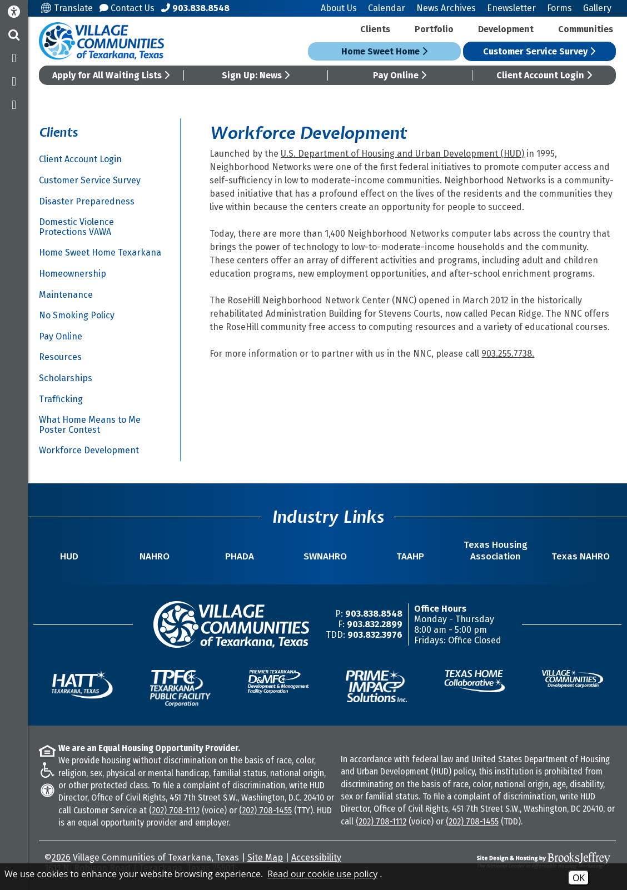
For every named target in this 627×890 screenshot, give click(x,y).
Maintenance (66, 294)
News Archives (446, 8)
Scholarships (65, 378)
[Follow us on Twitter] (14, 81)
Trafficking (61, 399)
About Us (339, 8)
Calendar (386, 8)
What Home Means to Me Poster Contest (90, 424)
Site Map (265, 857)
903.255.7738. (507, 353)
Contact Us (127, 8)
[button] (13, 35)
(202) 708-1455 (265, 810)
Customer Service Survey (539, 51)
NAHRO (155, 556)
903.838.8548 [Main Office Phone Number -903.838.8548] (373, 613)
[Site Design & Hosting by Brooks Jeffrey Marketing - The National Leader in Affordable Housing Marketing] (540, 860)
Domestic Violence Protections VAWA (76, 227)
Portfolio (434, 29)
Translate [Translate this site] (67, 8)
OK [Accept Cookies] (579, 878)
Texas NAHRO (580, 556)
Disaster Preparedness (87, 201)
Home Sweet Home (384, 51)
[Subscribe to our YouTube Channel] (14, 105)
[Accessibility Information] (14, 11)
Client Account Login (544, 75)
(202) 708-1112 (174, 810)
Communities (585, 29)
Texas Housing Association (496, 550)
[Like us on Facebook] (14, 58)
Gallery (597, 8)
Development (506, 29)
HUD (69, 556)
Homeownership (72, 273)
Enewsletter (511, 8)
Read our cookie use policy (322, 874)
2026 (61, 857)
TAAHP (410, 556)
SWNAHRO (325, 556)
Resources (60, 357)
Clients (375, 29)
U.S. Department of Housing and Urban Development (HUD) (402, 153)
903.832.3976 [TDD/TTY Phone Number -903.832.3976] (374, 634)
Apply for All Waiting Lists (111, 75)
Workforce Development (89, 450)
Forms (559, 8)
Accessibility (316, 857)
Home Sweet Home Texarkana (100, 252)
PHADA (239, 556)
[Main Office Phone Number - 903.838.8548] (195, 8)
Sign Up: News (256, 75)
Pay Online (399, 75)
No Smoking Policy (77, 315)
